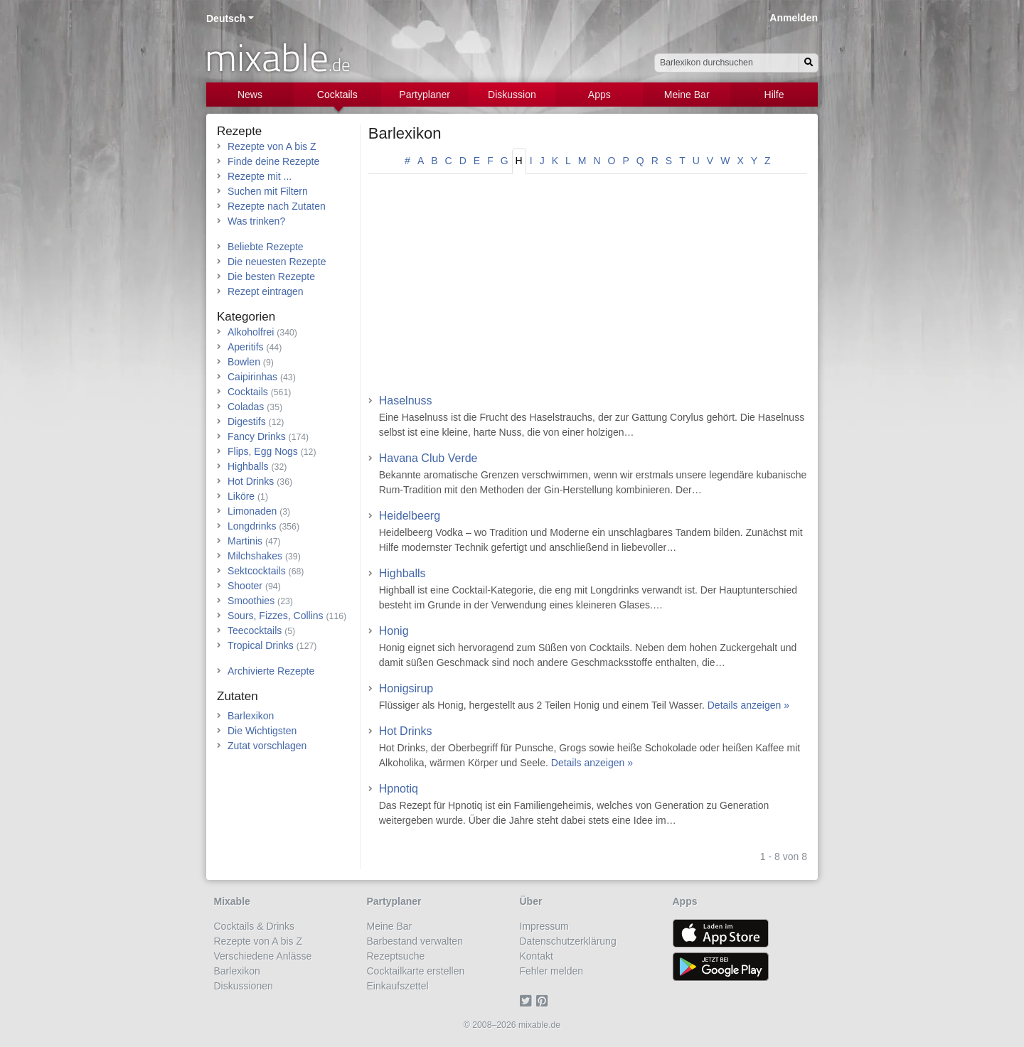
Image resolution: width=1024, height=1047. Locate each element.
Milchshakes (255, 556)
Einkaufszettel (398, 986)
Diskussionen (243, 986)
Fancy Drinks (257, 436)
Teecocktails (255, 630)
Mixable (232, 901)
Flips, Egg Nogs (263, 451)
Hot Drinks (405, 731)
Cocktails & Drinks (254, 926)
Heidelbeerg (409, 516)
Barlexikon (405, 133)
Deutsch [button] (225, 18)
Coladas (246, 406)
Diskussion (512, 94)
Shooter (245, 585)
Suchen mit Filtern (268, 191)
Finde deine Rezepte (273, 161)
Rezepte (239, 131)
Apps (599, 94)
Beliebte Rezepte (266, 246)
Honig (394, 631)
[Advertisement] (587, 288)
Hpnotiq (398, 789)
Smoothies (251, 600)
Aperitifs (246, 347)
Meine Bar (687, 94)
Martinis (245, 541)
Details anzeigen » (748, 705)
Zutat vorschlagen (267, 745)
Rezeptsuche (396, 956)
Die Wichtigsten (262, 730)
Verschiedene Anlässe (263, 956)
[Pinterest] (544, 1000)
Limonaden (252, 511)
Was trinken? (256, 221)
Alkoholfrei (251, 332)
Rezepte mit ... (260, 176)
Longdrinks (252, 526)
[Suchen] (808, 63)
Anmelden (793, 17)
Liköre (241, 496)
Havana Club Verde (428, 458)
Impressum (544, 926)
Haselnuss (405, 400)
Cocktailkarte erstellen (416, 971)
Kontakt (536, 956)
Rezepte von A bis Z (272, 146)
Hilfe (774, 94)
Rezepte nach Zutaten (277, 206)
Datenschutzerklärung (568, 941)
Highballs (402, 573)
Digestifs (247, 421)
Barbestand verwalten (415, 941)
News (250, 94)
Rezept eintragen (266, 291)
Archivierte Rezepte (271, 671)
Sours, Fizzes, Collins (276, 615)
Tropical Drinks (261, 645)
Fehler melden (552, 971)
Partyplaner (424, 94)
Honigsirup (406, 688)
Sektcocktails (257, 570)
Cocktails (337, 94)
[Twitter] (528, 1000)
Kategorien (246, 316)
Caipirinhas (252, 376)
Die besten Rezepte (271, 276)
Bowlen (244, 361)
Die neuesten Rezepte (277, 261)
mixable (278, 57)
